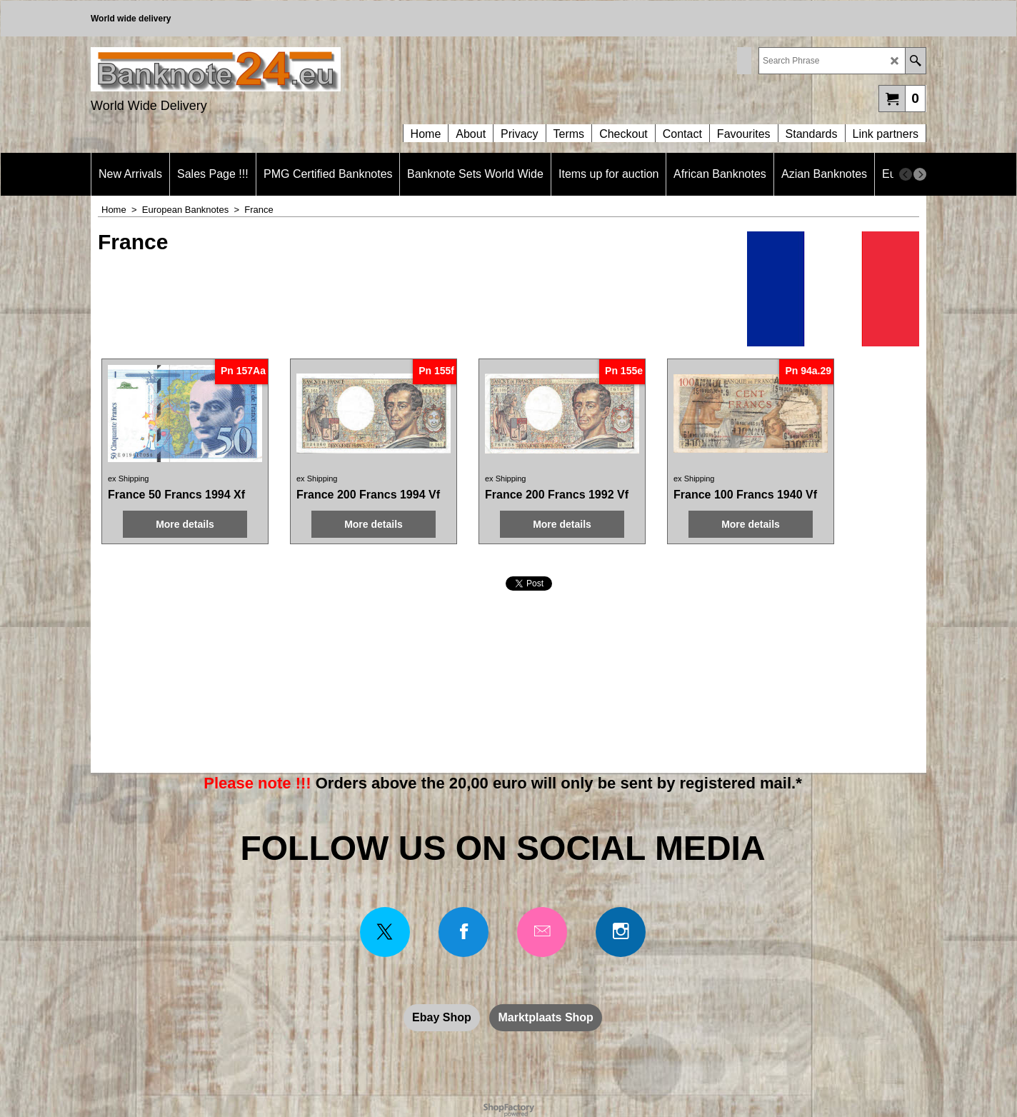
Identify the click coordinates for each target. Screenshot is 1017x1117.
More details (174, 523)
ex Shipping (128, 465)
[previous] (905, 174)
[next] (919, 174)
